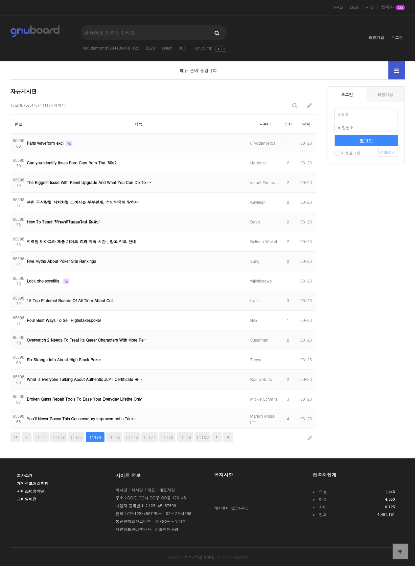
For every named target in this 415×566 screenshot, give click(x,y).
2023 (150, 48)
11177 (149, 437)
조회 (288, 124)
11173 (76, 437)
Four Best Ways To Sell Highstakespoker (64, 320)
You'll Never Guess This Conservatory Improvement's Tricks (81, 418)
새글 (370, 7)
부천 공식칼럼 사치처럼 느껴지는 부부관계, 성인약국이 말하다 (83, 202)
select (167, 48)
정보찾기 (388, 152)
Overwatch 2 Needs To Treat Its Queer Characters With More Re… (87, 340)
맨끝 (228, 437)
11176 (132, 437)
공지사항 (223, 475)
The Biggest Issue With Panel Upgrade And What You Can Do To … (89, 182)
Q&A (354, 7)
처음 (15, 437)
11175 (114, 437)
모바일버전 (27, 499)
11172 (58, 437)
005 (182, 48)
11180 (202, 437)
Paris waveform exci (46, 143)
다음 (217, 437)
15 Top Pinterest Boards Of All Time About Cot (70, 300)
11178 (167, 437)
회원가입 (376, 37)
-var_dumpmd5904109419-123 (110, 48)
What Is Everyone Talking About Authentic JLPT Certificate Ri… (84, 379)
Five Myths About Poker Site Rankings (61, 261)
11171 (41, 437)
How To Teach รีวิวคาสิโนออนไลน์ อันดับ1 (64, 221)
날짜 (306, 124)
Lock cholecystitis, (44, 280)
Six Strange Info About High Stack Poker (64, 359)
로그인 (397, 37)
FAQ (338, 7)
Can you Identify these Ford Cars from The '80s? (72, 162)
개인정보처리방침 (33, 483)
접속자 (392, 7)
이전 (27, 437)
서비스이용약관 (31, 491)
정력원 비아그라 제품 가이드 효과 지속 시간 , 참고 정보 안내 (81, 241)
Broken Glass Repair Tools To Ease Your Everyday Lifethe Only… (86, 399)
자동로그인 (347, 153)
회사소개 (25, 475)
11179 (185, 437)
